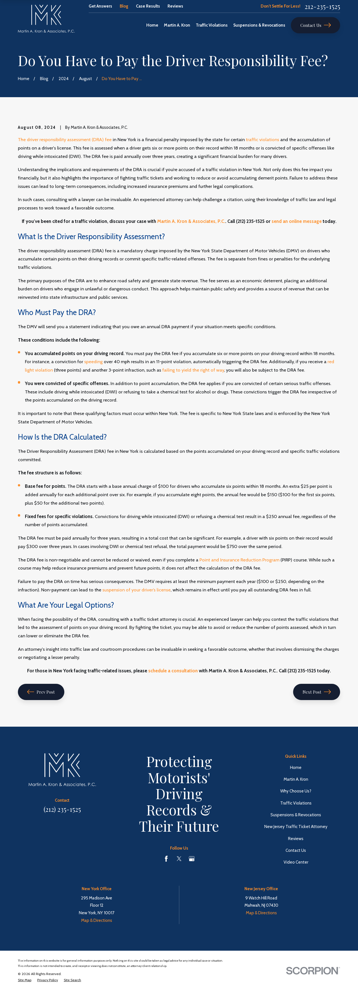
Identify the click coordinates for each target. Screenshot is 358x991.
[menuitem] (24, 980)
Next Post (317, 691)
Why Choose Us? (295, 791)
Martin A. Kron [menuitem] (177, 25)
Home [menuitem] (152, 25)
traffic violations (262, 139)
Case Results (148, 6)
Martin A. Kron (296, 779)
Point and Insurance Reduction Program (239, 560)
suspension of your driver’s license (136, 590)
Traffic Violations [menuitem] (212, 25)
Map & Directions (96, 920)
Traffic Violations (296, 803)
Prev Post (41, 691)
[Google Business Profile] (192, 859)
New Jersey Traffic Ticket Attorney (296, 826)
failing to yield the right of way (193, 370)
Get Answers (100, 6)
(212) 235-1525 (62, 809)
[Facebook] (166, 859)
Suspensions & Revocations (295, 814)
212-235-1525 (322, 6)
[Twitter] (179, 859)
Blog (124, 6)
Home (296, 767)
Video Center (296, 862)
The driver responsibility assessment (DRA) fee (65, 139)
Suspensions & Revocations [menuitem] (259, 25)
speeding (93, 361)
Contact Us (315, 25)
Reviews (175, 6)
